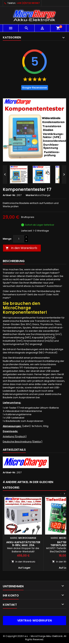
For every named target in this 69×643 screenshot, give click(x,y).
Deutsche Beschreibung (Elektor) (22, 441)
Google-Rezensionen (34, 87)
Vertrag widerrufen (34, 620)
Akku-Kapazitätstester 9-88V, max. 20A (23, 543)
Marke (30, 195)
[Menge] (18, 239)
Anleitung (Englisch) (14, 436)
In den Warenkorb (21, 248)
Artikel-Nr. (9, 195)
